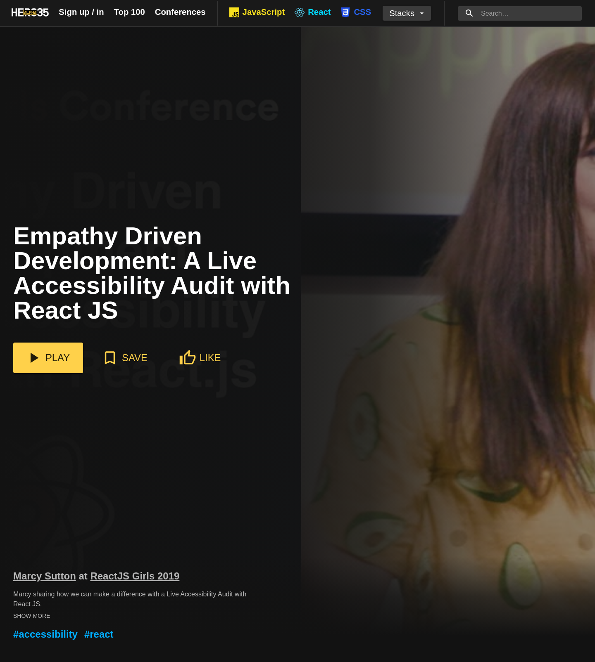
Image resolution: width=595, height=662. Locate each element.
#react (99, 634)
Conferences (180, 12)
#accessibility (45, 634)
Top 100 (129, 12)
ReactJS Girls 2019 (134, 576)
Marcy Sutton (44, 576)
